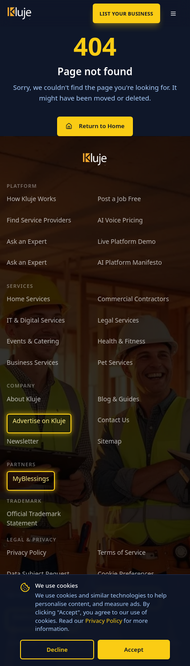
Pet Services (115, 362)
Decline (56, 650)
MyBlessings (30, 478)
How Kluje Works (31, 198)
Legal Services (118, 320)
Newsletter (23, 441)
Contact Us (113, 420)
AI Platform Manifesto (130, 262)
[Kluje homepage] (95, 159)
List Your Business (126, 13)
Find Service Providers (39, 220)
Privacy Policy (103, 621)
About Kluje (24, 399)
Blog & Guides (118, 399)
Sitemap (110, 441)
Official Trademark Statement (34, 518)
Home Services (28, 299)
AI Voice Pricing (120, 220)
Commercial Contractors (133, 299)
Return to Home (95, 126)
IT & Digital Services (36, 320)
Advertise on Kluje (39, 420)
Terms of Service (122, 552)
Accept (133, 650)
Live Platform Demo (127, 241)
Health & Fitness (121, 341)
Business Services (32, 362)
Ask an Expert (27, 241)
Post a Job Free (119, 198)
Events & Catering (33, 341)
